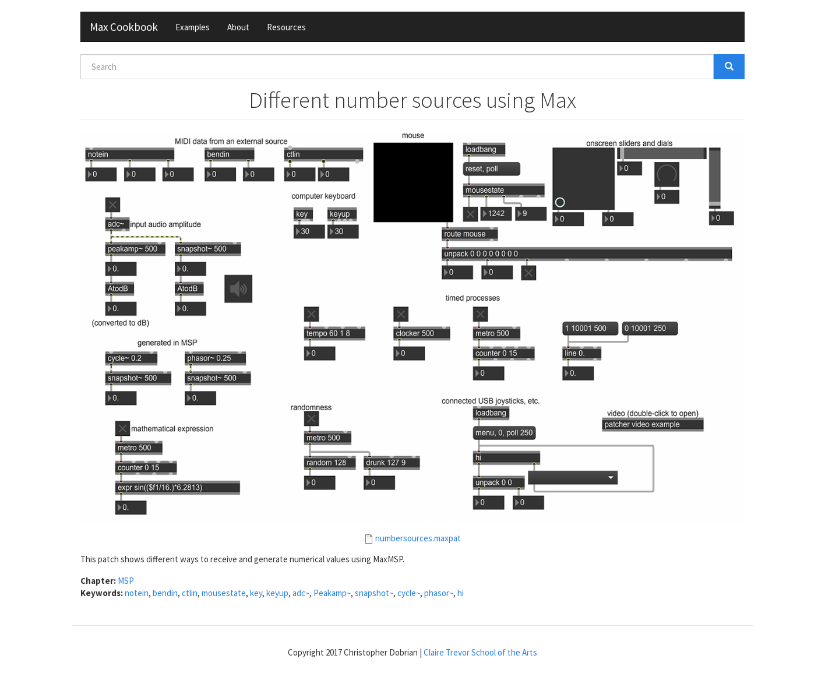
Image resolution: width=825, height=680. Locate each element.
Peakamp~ (332, 592)
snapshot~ (374, 592)
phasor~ (438, 592)
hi (460, 592)
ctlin (190, 592)
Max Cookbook (124, 27)
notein (137, 592)
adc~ (300, 592)
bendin (165, 592)
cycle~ (408, 592)
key (256, 592)
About (238, 27)
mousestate (224, 592)
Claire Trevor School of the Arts (480, 652)
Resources (286, 27)
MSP (126, 580)
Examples (192, 27)
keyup (277, 592)
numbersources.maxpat (418, 538)
